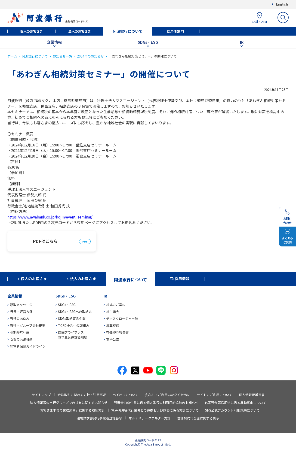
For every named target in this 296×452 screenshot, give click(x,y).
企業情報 (54, 42)
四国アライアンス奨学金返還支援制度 (72, 335)
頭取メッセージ (21, 304)
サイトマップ (41, 394)
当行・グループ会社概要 (27, 325)
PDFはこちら (45, 241)
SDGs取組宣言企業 (72, 318)
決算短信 (112, 325)
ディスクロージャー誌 (122, 318)
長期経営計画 (19, 332)
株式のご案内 (116, 304)
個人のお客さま (31, 31)
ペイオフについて (126, 394)
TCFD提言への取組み (73, 325)
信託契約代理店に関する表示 (198, 418)
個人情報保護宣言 (252, 394)
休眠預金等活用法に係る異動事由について (235, 402)
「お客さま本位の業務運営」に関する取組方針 (71, 410)
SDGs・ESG (148, 42)
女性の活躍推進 (21, 339)
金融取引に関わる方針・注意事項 (82, 394)
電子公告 (112, 339)
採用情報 (173, 31)
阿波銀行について (127, 31)
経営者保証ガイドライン (28, 346)
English (282, 4)
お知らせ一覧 (62, 56)
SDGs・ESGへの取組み (75, 311)
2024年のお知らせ (90, 56)
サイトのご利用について (214, 394)
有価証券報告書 (117, 332)
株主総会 (112, 311)
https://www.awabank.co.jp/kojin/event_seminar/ (49, 217)
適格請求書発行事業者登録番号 (99, 418)
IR (242, 42)
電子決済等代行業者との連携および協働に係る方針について (155, 410)
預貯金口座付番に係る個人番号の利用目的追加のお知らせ (156, 402)
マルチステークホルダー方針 (150, 418)
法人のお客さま (79, 31)
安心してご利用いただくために (167, 394)
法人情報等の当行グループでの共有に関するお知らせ (69, 402)
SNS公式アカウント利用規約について (232, 410)
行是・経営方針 (21, 311)
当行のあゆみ (19, 318)
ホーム (12, 56)
